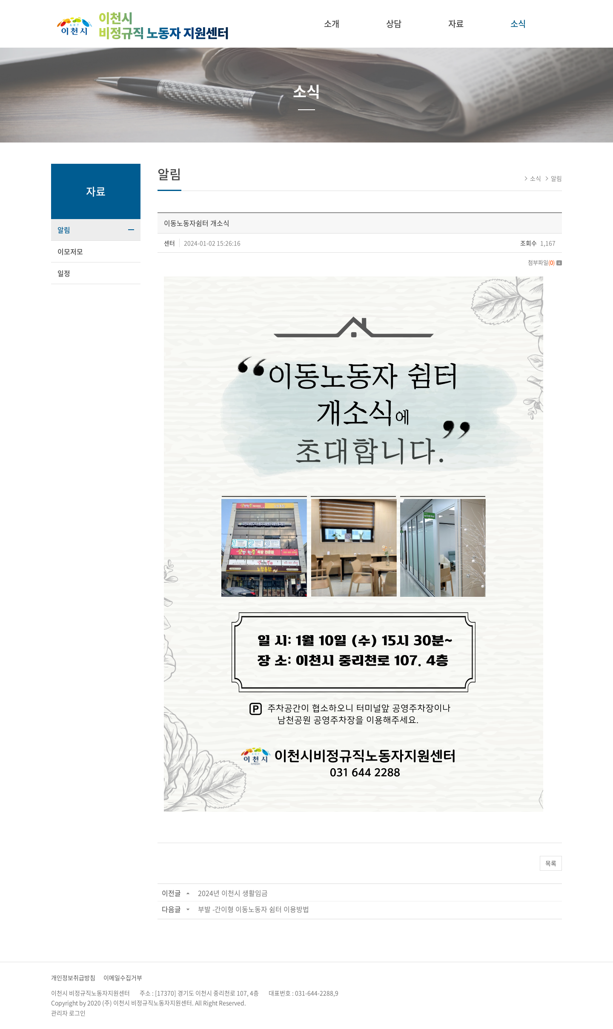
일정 (63, 273)
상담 (393, 23)
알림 (63, 230)
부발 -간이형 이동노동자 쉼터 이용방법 (253, 909)
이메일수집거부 (122, 977)
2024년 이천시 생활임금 (233, 893)
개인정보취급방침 (73, 977)
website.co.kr (300, 1002)
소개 (331, 23)
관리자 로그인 (68, 1013)
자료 (456, 23)
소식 (518, 23)
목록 (550, 863)
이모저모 (70, 251)
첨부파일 (545, 262)
